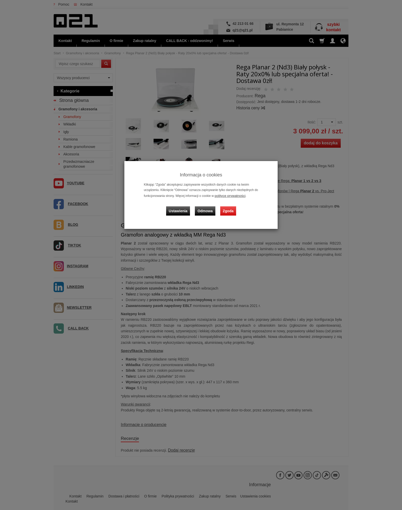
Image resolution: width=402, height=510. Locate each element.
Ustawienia (181, 207)
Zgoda (227, 207)
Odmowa (206, 207)
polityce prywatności (228, 195)
